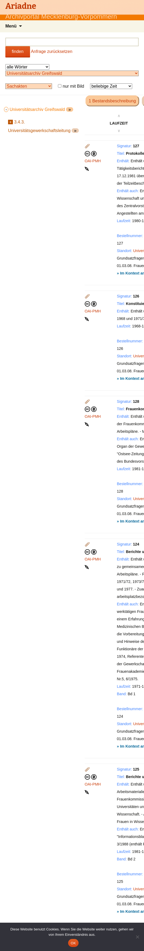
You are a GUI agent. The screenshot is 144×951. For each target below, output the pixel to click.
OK (73, 943)
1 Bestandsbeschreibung (112, 101)
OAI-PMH (93, 161)
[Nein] (137, 937)
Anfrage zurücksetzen (51, 51)
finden (18, 51)
